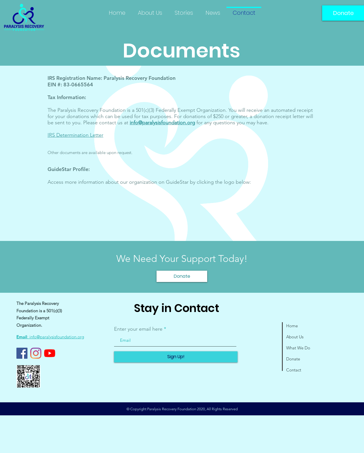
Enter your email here (138, 329)
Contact (293, 370)
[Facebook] (21, 353)
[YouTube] (49, 353)
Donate (293, 359)
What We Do (298, 348)
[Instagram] (35, 353)
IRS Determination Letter (75, 135)
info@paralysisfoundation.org (162, 122)
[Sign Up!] (175, 356)
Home (292, 325)
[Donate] (182, 276)
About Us (294, 336)
